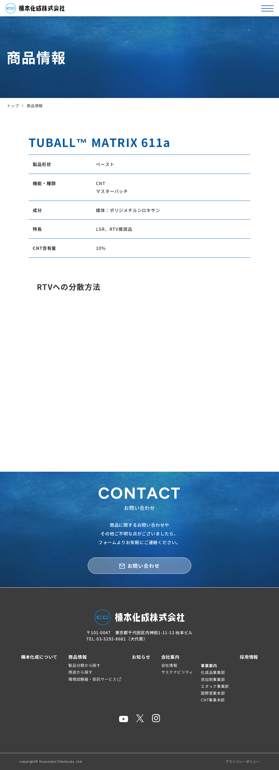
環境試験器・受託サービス (94, 679)
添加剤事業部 (213, 679)
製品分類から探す (84, 665)
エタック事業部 (215, 686)
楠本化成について (39, 657)
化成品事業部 (213, 672)
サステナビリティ (177, 672)
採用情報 (249, 657)
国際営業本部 (213, 693)
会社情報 (169, 665)
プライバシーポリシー (242, 761)
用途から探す (80, 672)
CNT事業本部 (213, 699)
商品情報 (77, 657)
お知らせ (141, 657)
